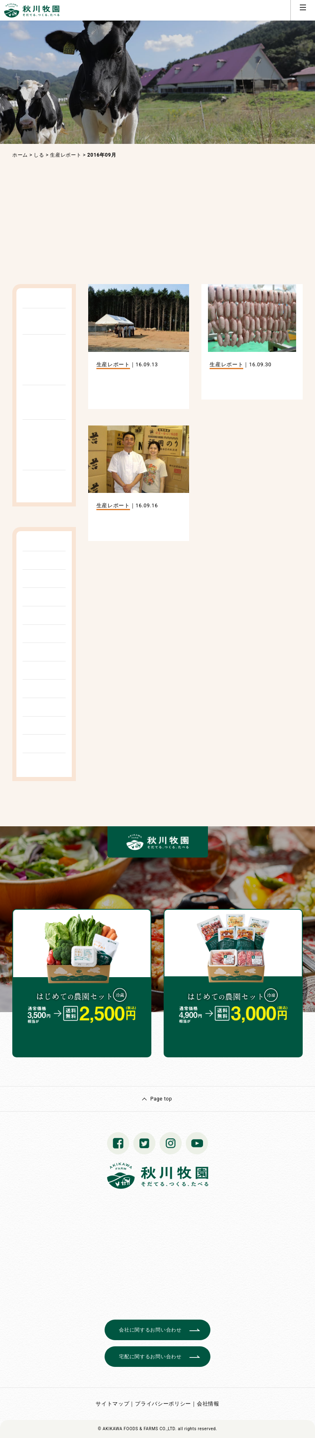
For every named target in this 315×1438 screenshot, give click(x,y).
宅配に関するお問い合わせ (150, 1356)
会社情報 (208, 1404)
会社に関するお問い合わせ (150, 1330)
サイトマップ (112, 1404)
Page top (161, 1099)
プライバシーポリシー (163, 1404)
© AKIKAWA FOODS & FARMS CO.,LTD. (137, 1428)
